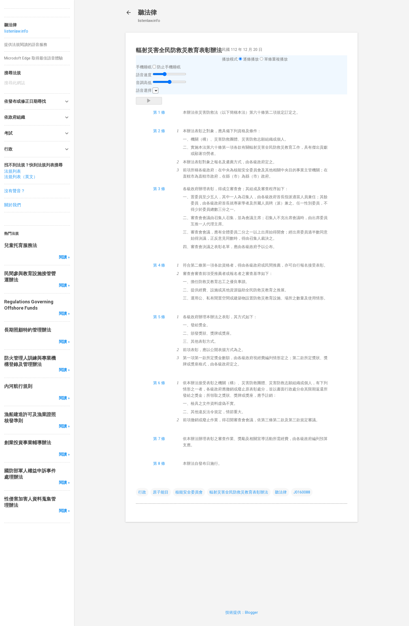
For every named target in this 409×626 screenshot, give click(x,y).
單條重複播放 (276, 59)
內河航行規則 (18, 386)
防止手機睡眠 (169, 67)
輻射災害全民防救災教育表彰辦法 (238, 492)
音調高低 (144, 82)
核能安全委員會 (189, 492)
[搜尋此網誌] (37, 83)
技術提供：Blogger (241, 612)
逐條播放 (251, 59)
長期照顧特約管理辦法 (27, 330)
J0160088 (301, 492)
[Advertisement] (241, 562)
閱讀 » (64, 257)
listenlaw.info (16, 31)
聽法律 (147, 12)
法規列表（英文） (21, 176)
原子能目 (161, 492)
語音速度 (144, 75)
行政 (142, 492)
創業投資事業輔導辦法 (27, 442)
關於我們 (12, 204)
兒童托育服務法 (20, 245)
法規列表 (12, 171)
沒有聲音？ (14, 190)
